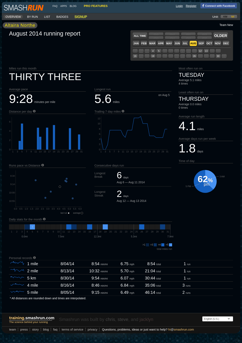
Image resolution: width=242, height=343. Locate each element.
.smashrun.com (31, 318)
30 (218, 56)
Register (191, 6)
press (24, 329)
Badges (62, 16)
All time (140, 35)
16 (135, 56)
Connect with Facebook (218, 5)
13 (206, 51)
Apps (63, 6)
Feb (144, 43)
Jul (185, 43)
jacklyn (146, 319)
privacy (92, 329)
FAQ (55, 6)
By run (32, 16)
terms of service (72, 329)
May (169, 43)
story (35, 329)
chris (110, 319)
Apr (161, 43)
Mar (152, 43)
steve (123, 319)
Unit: (215, 16)
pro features (96, 6)
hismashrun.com (181, 329)
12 (200, 51)
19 (152, 56)
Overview (13, 16)
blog (73, 6)
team (12, 329)
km (225, 16)
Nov (218, 43)
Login (179, 6)
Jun (177, 43)
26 (194, 56)
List (47, 16)
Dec (226, 43)
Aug (193, 43)
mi (232, 16)
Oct (209, 43)
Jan (136, 43)
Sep (201, 43)
